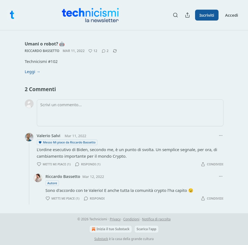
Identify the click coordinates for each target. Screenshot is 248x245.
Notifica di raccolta (156, 219)
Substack (101, 239)
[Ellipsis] (220, 135)
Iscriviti (206, 15)
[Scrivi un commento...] (130, 113)
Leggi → (33, 71)
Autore (52, 183)
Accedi (231, 15)
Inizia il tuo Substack (110, 229)
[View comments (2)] (105, 51)
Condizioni (131, 219)
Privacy (115, 219)
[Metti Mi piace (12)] (93, 51)
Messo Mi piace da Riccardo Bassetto (67, 142)
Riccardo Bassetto (42, 50)
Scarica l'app (146, 229)
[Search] (175, 15)
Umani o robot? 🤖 (45, 44)
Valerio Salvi (48, 135)
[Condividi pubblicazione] (187, 15)
